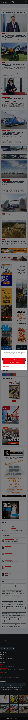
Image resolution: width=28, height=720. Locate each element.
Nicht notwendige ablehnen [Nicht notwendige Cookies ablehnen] (14, 362)
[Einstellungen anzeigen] (6, 366)
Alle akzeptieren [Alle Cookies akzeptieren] (14, 359)
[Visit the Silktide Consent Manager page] (24, 366)
